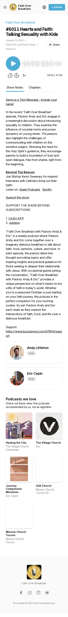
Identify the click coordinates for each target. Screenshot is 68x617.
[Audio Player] (42, 62)
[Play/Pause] (13, 63)
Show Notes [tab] (15, 87)
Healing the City (16, 442)
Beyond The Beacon (20, 172)
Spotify (47, 189)
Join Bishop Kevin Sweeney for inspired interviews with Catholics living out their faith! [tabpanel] (34, 220)
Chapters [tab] (35, 87)
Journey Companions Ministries (14, 489)
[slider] (42, 64)
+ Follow (56, 7)
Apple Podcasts (29, 189)
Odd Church (43, 485)
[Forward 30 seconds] (16, 75)
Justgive (14, 223)
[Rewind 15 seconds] (10, 75)
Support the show (17, 197)
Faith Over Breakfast (24, 7)
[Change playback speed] (24, 75)
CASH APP (16, 218)
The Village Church (48, 442)
